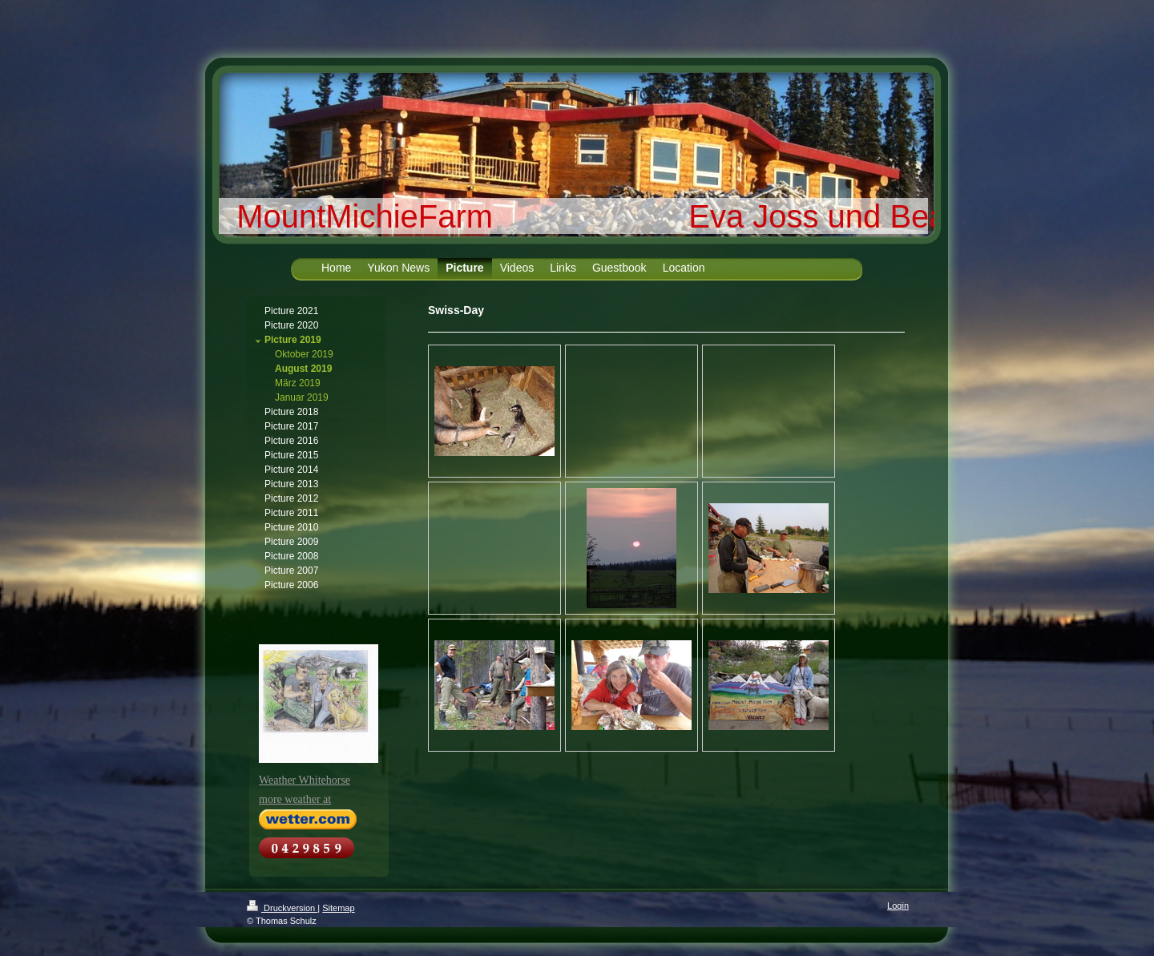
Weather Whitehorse (304, 780)
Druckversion (282, 908)
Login (898, 905)
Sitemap (338, 908)
